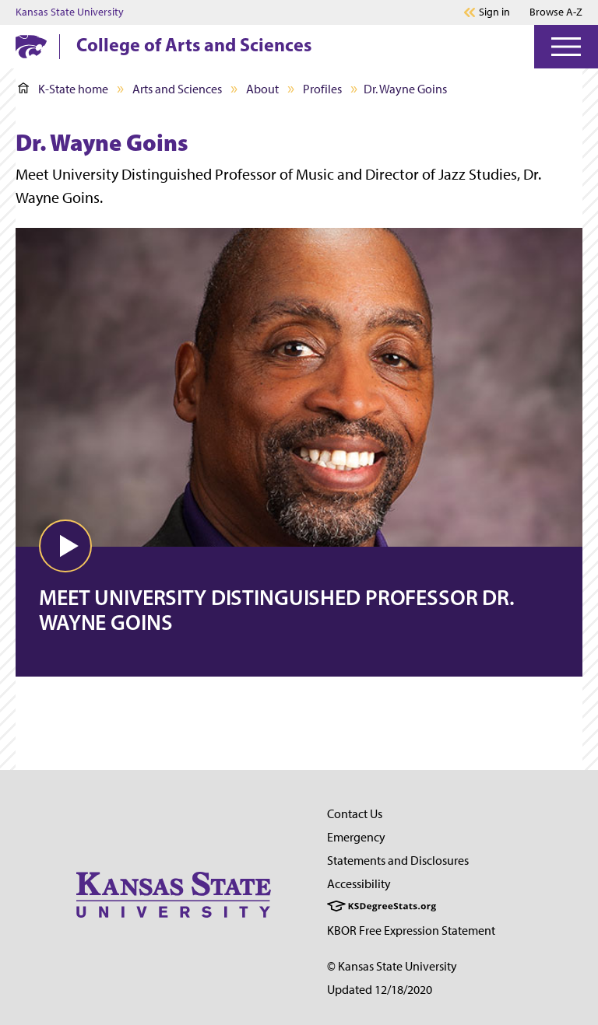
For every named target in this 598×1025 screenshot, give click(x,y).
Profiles (322, 89)
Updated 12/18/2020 (379, 989)
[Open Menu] (566, 46)
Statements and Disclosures (398, 860)
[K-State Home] (31, 46)
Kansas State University (70, 12)
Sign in (494, 12)
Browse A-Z (555, 12)
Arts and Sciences (177, 89)
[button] (65, 545)
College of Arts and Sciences (193, 44)
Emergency (356, 837)
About (262, 89)
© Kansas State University (392, 966)
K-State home (63, 89)
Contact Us (354, 813)
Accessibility (359, 883)
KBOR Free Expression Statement (411, 930)
